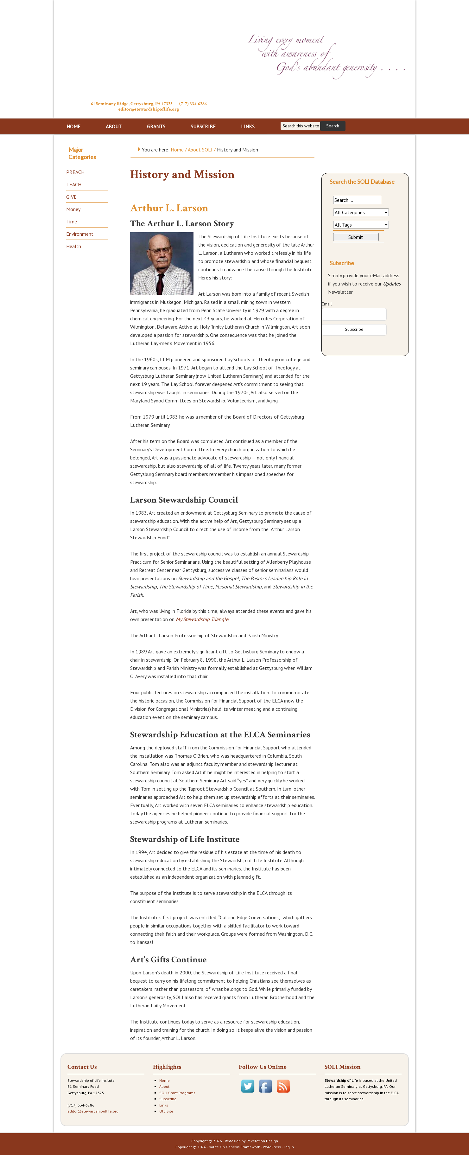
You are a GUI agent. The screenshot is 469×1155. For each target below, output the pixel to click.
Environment (79, 234)
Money (73, 209)
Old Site (166, 1111)
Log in (289, 1147)
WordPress (272, 1147)
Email (327, 304)
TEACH (73, 184)
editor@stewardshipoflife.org (148, 109)
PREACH (75, 172)
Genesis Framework (243, 1147)
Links (163, 1105)
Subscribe (167, 1098)
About (164, 1086)
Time (71, 221)
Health (73, 246)
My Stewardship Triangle (202, 619)
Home (164, 1080)
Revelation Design (262, 1141)
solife (214, 1147)
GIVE (71, 197)
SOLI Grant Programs (177, 1092)
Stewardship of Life (149, 50)
